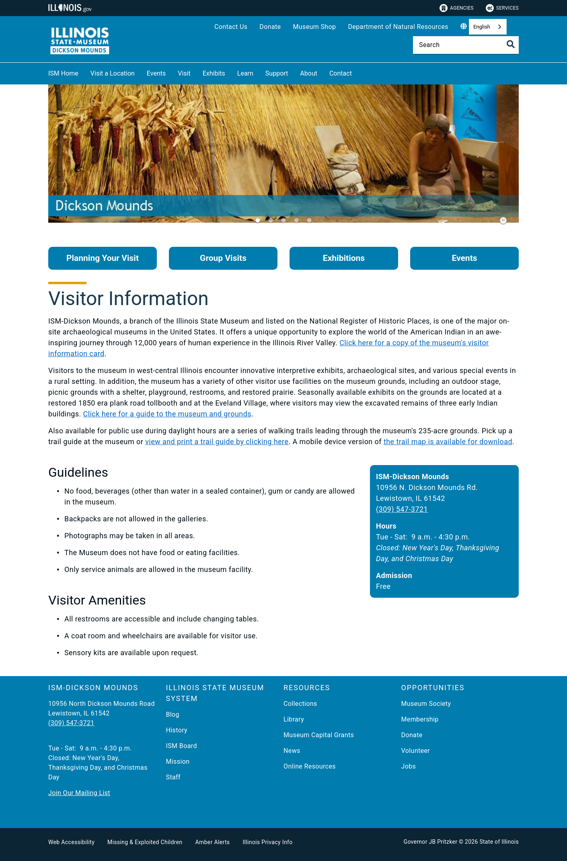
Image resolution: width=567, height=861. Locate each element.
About (308, 73)
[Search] (466, 45)
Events (156, 73)
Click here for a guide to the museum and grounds (167, 414)
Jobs (408, 766)
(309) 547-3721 (402, 509)
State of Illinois (499, 841)
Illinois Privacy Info (267, 842)
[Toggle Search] (511, 44)
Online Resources (310, 766)
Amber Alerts (212, 842)
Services (502, 8)
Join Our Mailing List (79, 793)
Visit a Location (112, 73)
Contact (340, 73)
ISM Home (63, 73)
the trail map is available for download (448, 441)
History (177, 730)
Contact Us (230, 27)
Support (276, 73)
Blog (173, 714)
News (292, 750)
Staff (173, 777)
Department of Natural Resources (398, 27)
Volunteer (415, 750)
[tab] (257, 220)
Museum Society (426, 703)
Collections (300, 703)
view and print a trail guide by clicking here (216, 441)
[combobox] (488, 27)
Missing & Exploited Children (144, 842)
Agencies (457, 8)
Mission (178, 761)
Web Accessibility (71, 842)
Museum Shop (314, 27)
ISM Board (181, 746)
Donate (270, 27)
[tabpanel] (283, 157)
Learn (245, 73)
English (481, 27)
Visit (184, 73)
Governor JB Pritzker (431, 841)
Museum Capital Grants (319, 735)
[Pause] (503, 220)
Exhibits (214, 73)
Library (294, 719)
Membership (420, 719)
